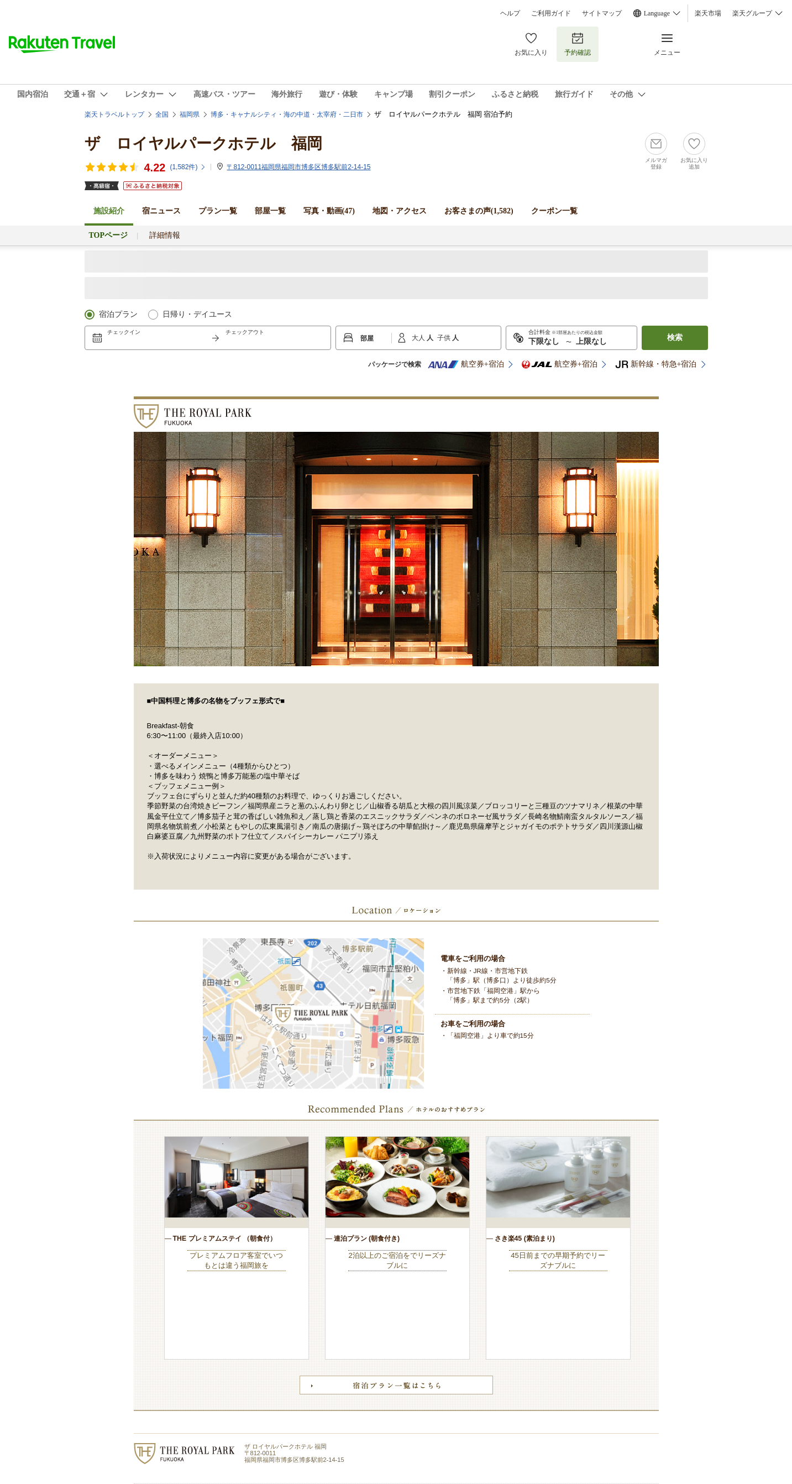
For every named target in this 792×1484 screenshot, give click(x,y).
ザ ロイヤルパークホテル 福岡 (203, 143)
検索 (675, 337)
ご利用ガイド (551, 13)
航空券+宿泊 (466, 364)
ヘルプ (510, 13)
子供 (444, 338)
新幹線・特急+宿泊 (656, 364)
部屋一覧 (270, 211)
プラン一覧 (217, 211)
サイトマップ (602, 13)
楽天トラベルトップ (114, 114)
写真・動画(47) (329, 211)
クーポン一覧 (554, 211)
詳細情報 (164, 235)
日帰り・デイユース (197, 314)
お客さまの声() (478, 211)
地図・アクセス (400, 211)
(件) (188, 167)
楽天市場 (708, 13)
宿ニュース (161, 211)
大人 (419, 338)
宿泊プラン (118, 314)
